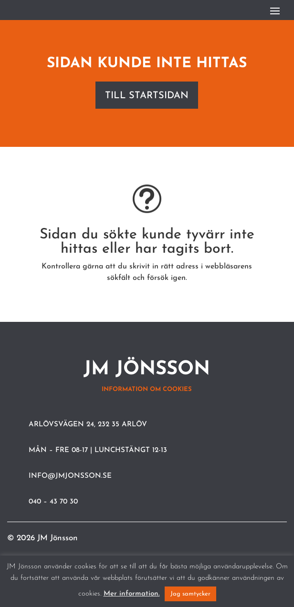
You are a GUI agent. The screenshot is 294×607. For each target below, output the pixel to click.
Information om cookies (147, 389)
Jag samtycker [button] (190, 594)
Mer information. (132, 593)
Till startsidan (147, 96)
